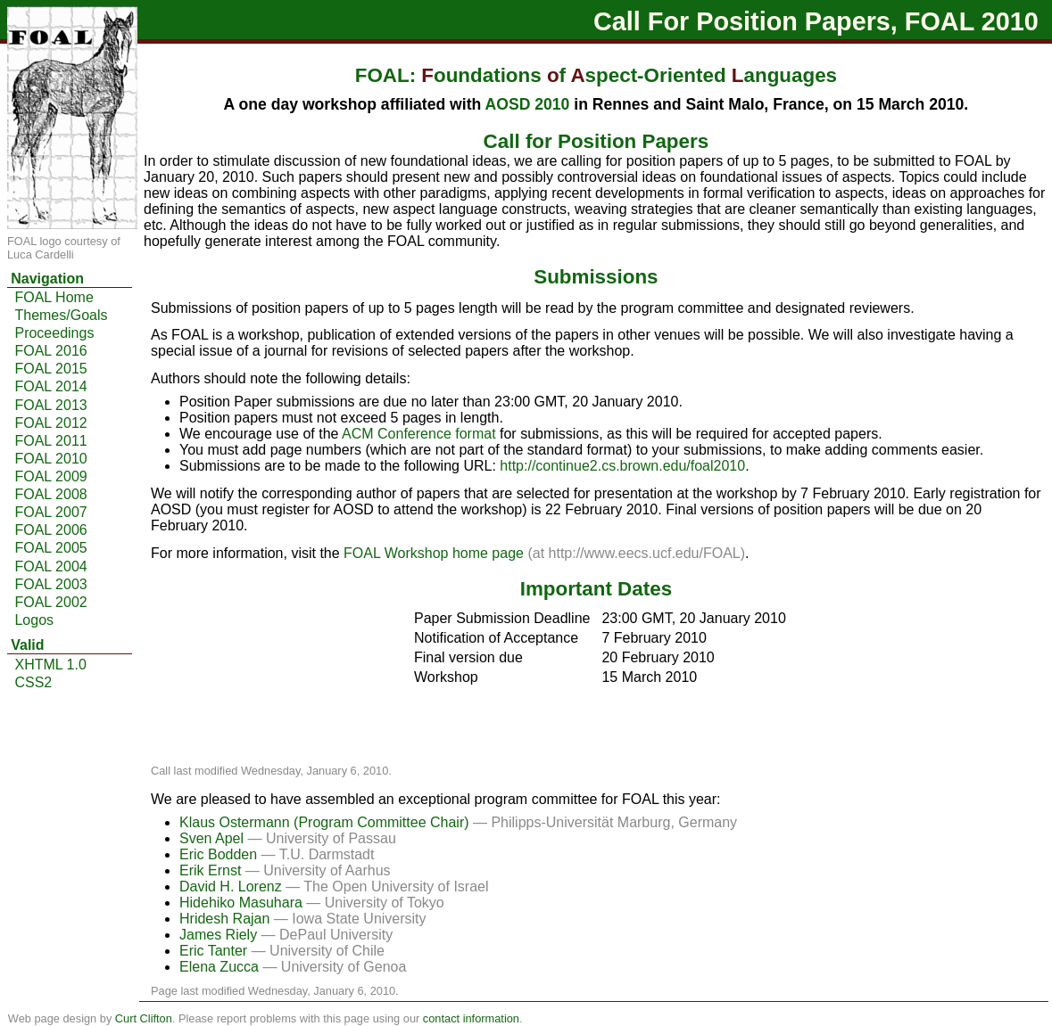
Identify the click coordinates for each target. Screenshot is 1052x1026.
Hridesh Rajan (226, 918)
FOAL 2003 (50, 584)
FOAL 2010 (50, 458)
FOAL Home (53, 297)
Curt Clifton (143, 1018)
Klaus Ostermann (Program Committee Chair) (326, 822)
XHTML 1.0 (50, 664)
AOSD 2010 (527, 104)
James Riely (220, 934)
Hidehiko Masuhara (242, 902)
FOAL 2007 (50, 512)
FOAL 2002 (50, 602)
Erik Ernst (212, 870)
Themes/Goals (60, 315)
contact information (471, 1018)
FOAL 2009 (50, 476)
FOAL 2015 (50, 368)
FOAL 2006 (50, 530)
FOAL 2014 (50, 386)
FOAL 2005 (50, 547)
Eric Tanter (215, 950)
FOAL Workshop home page (434, 553)
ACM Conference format (419, 433)
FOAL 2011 (50, 440)
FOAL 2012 (50, 423)
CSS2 (33, 682)
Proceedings (54, 333)
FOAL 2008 (50, 494)
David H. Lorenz (232, 886)
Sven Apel (213, 838)
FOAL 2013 (50, 405)
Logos (34, 620)
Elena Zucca (220, 966)
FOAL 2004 (50, 566)
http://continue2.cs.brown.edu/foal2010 (622, 465)
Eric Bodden (220, 854)
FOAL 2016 (50, 350)
